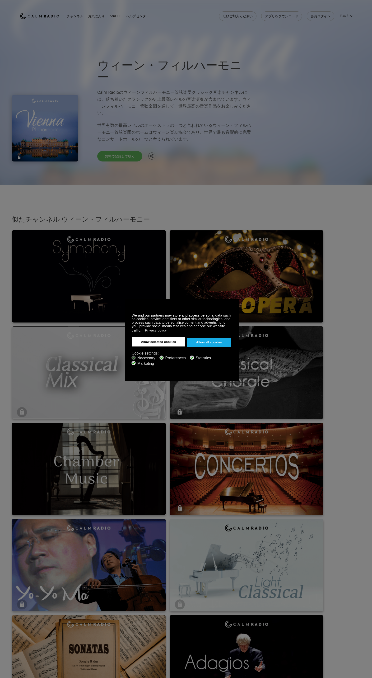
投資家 (136, 648)
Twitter (333, 624)
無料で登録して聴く (122, 156)
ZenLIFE (124, 14)
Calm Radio (44, 14)
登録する (81, 625)
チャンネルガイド (144, 640)
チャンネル (84, 14)
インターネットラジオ (36, 640)
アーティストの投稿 (90, 640)
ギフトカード (30, 633)
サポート (26, 625)
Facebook (318, 624)
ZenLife (80, 633)
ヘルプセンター (146, 14)
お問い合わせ (141, 625)
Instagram (349, 624)
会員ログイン (320, 14)
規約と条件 (28, 648)
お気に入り (105, 14)
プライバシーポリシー (91, 648)
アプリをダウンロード (281, 14)
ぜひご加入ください (238, 14)
